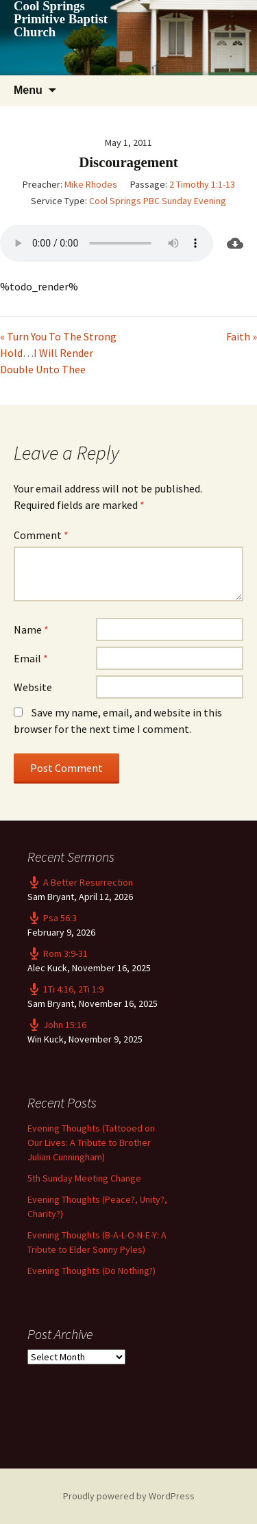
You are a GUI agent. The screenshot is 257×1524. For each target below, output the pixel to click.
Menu (28, 90)
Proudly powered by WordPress (129, 1496)
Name (31, 629)
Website (33, 687)
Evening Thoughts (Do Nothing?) (91, 1270)
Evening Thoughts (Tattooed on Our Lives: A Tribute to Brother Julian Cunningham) (91, 1142)
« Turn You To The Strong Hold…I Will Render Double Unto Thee (58, 352)
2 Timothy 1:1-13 (202, 184)
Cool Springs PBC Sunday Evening (157, 201)
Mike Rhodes (90, 184)
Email (31, 658)
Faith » (241, 336)
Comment (41, 535)
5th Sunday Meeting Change (84, 1178)
